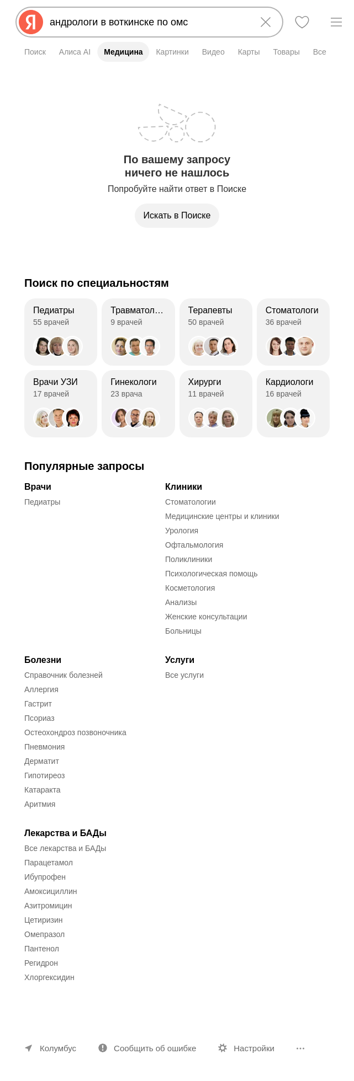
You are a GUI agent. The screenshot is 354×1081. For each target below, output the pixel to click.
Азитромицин (48, 905)
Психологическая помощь (211, 573)
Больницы (183, 631)
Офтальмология (194, 544)
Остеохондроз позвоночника (75, 732)
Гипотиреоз (44, 775)
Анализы (181, 602)
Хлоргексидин (49, 977)
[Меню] (336, 22)
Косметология (190, 588)
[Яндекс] (31, 22)
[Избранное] (302, 22)
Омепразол (44, 934)
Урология (181, 530)
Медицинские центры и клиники (222, 516)
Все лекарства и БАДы (65, 848)
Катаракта (42, 789)
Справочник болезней (63, 675)
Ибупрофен (45, 877)
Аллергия (41, 689)
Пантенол (41, 948)
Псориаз (39, 718)
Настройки (254, 1048)
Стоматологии (190, 501)
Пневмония (44, 746)
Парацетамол (48, 862)
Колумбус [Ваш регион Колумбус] (58, 1048)
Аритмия (39, 804)
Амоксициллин (50, 891)
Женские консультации (206, 616)
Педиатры (42, 501)
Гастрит (38, 703)
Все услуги (184, 675)
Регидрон (41, 963)
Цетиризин (43, 920)
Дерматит (41, 761)
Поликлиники (188, 559)
